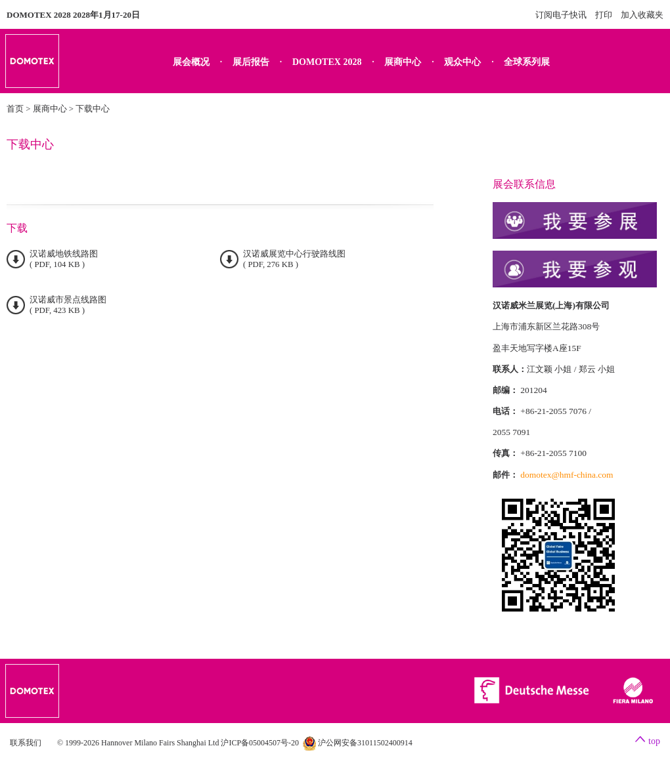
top (654, 741)
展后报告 (251, 62)
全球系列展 (527, 62)
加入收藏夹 (642, 15)
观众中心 (462, 62)
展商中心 (402, 62)
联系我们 (25, 742)
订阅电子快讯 (561, 15)
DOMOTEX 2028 (326, 62)
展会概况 (191, 62)
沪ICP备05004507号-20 (260, 742)
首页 (15, 109)
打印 (603, 15)
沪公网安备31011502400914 (358, 742)
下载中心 (93, 109)
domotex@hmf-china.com (566, 475)
